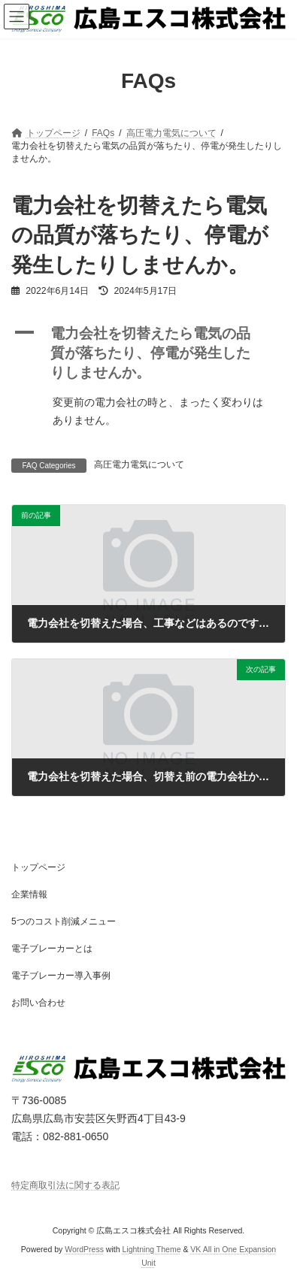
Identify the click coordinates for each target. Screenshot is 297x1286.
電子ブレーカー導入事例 (61, 975)
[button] (148, 353)
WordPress (84, 1249)
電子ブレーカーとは (51, 948)
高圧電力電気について (139, 464)
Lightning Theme (151, 1249)
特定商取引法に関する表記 (65, 1185)
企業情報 (29, 894)
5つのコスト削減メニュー (63, 921)
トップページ (38, 867)
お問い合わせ (38, 1002)
